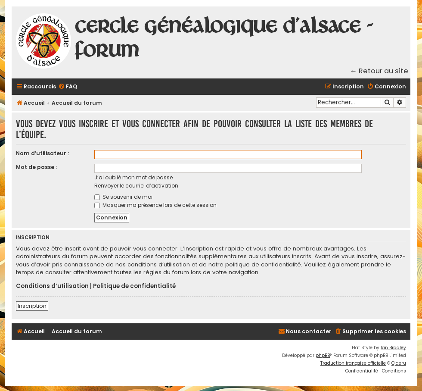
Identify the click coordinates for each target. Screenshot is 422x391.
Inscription (32, 306)
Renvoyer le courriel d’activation (136, 185)
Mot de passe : (36, 167)
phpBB (323, 355)
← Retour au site (379, 71)
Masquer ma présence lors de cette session (155, 205)
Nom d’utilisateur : (42, 153)
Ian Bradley (393, 347)
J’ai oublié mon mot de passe (133, 177)
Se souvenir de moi (123, 196)
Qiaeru (398, 363)
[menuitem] (67, 87)
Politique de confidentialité (134, 286)
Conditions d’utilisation (52, 286)
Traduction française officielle (353, 363)
